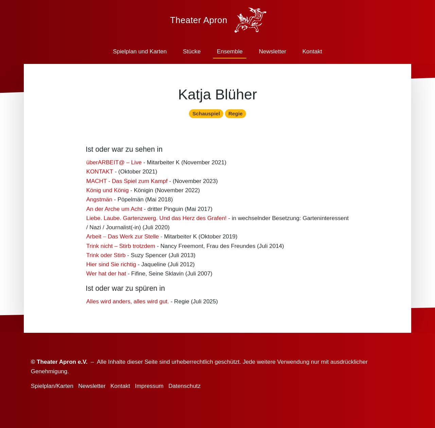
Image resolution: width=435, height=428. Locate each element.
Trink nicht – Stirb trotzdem (120, 248)
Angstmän (99, 201)
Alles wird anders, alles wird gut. (127, 303)
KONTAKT (99, 174)
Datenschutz (184, 386)
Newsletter (272, 51)
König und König (107, 192)
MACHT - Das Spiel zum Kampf (127, 183)
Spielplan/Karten (52, 386)
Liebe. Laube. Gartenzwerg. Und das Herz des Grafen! (156, 220)
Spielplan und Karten (140, 51)
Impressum (149, 386)
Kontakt (312, 51)
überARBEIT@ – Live (114, 164)
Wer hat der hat (106, 276)
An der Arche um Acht (114, 211)
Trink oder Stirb (106, 257)
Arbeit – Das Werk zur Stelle (122, 239)
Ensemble (230, 51)
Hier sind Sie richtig (111, 266)
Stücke (192, 51)
